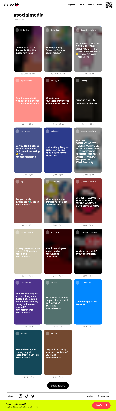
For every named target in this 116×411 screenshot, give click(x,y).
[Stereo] (11, 4)
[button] (101, 405)
